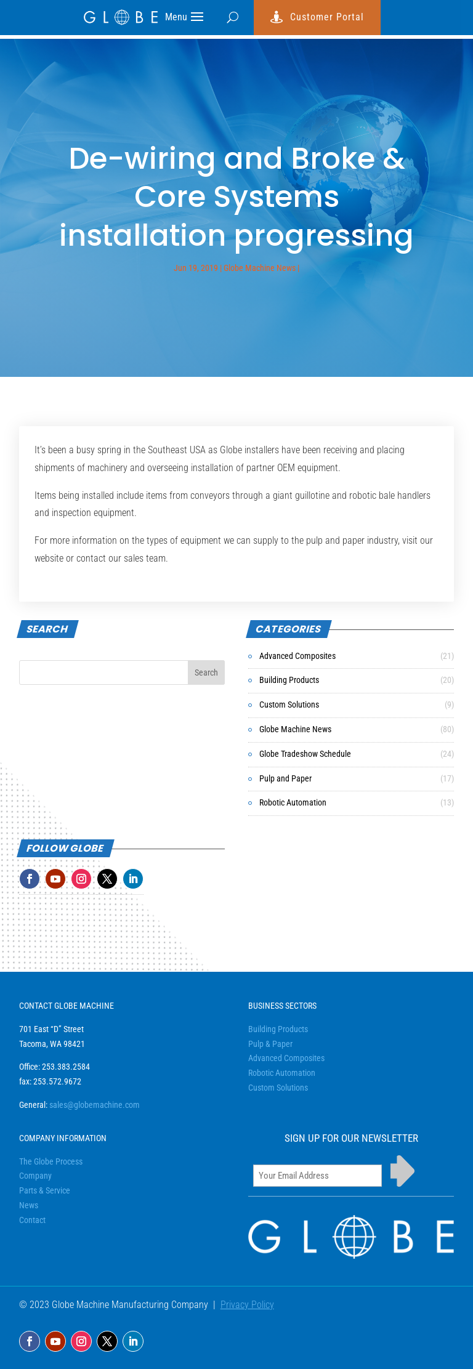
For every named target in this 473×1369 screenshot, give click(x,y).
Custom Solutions (289, 704)
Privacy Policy (247, 1304)
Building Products (289, 680)
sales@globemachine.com (94, 1105)
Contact (32, 1220)
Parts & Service (44, 1190)
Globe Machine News (260, 268)
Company (35, 1176)
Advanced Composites (297, 656)
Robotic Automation (292, 802)
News (28, 1205)
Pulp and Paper (285, 778)
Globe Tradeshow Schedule (305, 754)
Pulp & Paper (270, 1044)
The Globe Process (51, 1161)
